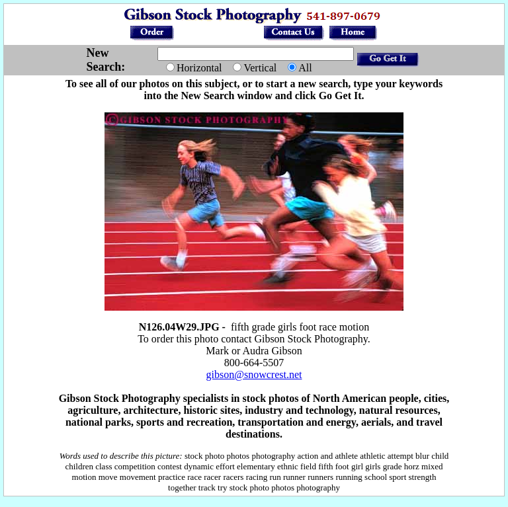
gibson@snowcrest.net (254, 374)
